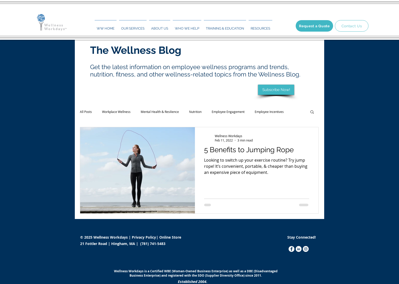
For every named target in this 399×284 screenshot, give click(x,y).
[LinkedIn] (299, 249)
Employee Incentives (269, 112)
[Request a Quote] (314, 26)
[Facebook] (291, 249)
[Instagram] (306, 249)
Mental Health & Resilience (160, 112)
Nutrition (195, 112)
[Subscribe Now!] (276, 90)
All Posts (86, 112)
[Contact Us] (351, 26)
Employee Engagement (228, 112)
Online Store (170, 237)
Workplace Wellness (116, 112)
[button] (133, 26)
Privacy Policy (144, 237)
